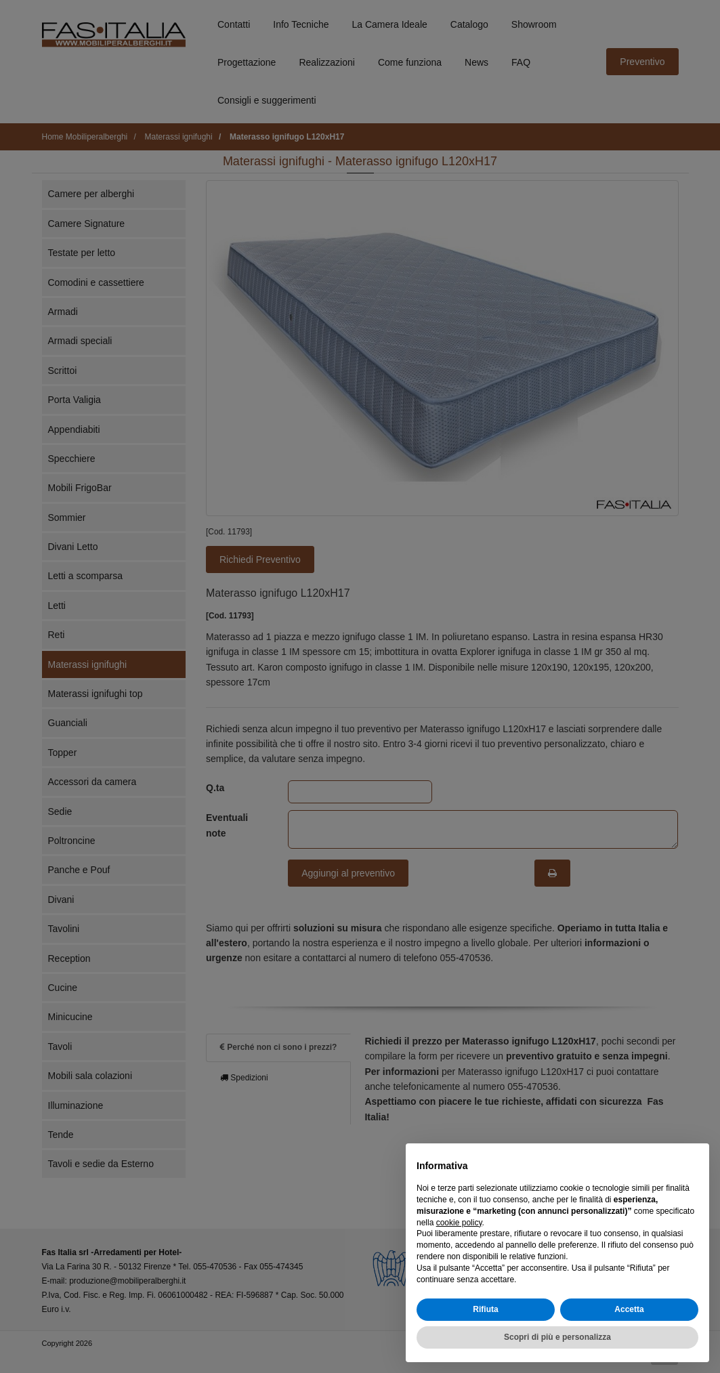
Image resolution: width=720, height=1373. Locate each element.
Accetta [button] (628, 1309)
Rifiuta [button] (485, 1309)
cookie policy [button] (459, 1222)
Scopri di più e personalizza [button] (557, 1337)
